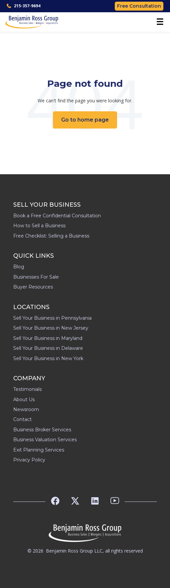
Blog (18, 267)
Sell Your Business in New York (48, 358)
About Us (24, 399)
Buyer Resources (33, 287)
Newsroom (26, 409)
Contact (22, 419)
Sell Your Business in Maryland (47, 338)
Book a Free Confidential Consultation (57, 216)
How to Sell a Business (39, 226)
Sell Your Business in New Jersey (50, 328)
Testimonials (27, 389)
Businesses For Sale (36, 277)
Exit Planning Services (38, 450)
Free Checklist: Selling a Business (51, 236)
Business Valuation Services (45, 440)
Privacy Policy (29, 460)
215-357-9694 (23, 6)
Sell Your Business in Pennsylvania (52, 318)
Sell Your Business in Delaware (48, 348)
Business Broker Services (42, 430)
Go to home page (85, 120)
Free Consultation (139, 6)
